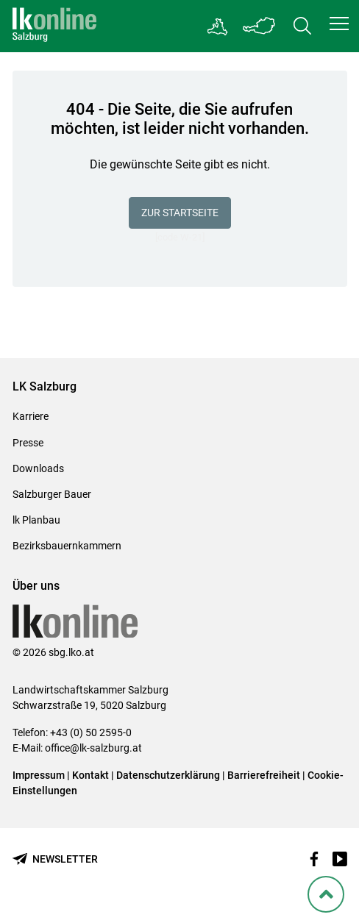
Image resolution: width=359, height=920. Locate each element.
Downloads (38, 468)
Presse (28, 443)
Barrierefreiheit (263, 775)
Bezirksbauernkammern (67, 546)
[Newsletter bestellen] (55, 859)
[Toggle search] (302, 26)
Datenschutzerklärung (169, 775)
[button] (339, 23)
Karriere (31, 416)
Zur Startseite (179, 212)
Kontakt (90, 775)
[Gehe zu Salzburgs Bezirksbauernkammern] (218, 26)
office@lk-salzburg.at (93, 748)
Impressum (39, 775)
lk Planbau (36, 520)
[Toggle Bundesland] (260, 26)
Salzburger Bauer (52, 494)
